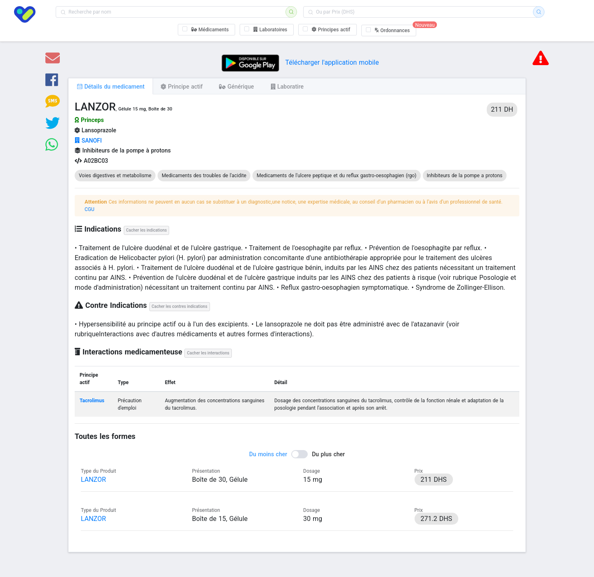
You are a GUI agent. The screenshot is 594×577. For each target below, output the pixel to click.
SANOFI (88, 140)
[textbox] (173, 12)
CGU (89, 209)
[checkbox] (207, 29)
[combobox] (173, 12)
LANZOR (93, 479)
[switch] (297, 454)
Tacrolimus (92, 400)
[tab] (110, 86)
